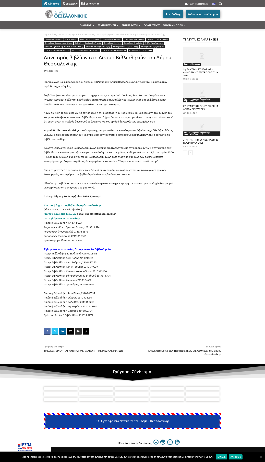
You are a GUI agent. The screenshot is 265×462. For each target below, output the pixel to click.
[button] (220, 3)
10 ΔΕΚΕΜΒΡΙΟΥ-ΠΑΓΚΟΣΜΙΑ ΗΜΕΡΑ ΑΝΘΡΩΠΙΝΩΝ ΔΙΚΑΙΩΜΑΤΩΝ (83, 350)
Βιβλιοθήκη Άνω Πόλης (111, 39)
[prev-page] (185, 153)
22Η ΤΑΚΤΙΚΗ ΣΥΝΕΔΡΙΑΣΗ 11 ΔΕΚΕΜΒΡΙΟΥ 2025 (200, 108)
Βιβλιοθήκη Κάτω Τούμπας (157, 39)
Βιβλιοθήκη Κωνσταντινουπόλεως (58, 43)
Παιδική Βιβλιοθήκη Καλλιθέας (57, 50)
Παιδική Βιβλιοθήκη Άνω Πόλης (125, 46)
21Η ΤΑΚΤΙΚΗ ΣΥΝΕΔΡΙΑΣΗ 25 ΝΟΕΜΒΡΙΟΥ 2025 (200, 141)
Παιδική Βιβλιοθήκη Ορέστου (114, 50)
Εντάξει (221, 457)
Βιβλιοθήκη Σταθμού (112, 43)
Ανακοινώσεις (88, 34)
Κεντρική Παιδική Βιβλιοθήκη (98, 46)
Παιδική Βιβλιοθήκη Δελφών (152, 46)
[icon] (156, 443)
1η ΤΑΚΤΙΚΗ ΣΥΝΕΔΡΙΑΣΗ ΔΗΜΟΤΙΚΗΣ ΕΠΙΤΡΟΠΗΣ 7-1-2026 (200, 72)
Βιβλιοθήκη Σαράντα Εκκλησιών (88, 43)
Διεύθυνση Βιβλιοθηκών (90, 39)
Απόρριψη (236, 457)
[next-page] (190, 153)
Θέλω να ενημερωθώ (69, 34)
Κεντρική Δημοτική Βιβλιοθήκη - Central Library (64, 46)
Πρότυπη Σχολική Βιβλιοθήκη (140, 50)
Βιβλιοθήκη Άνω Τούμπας (134, 39)
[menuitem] (214, 4)
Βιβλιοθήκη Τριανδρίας (133, 43)
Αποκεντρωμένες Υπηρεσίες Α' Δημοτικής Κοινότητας (197, 100)
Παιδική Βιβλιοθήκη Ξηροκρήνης (85, 50)
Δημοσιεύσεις (50, 34)
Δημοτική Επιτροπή (192, 64)
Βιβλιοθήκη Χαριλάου (154, 43)
